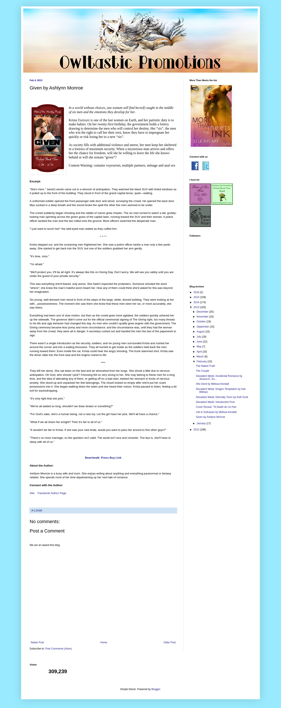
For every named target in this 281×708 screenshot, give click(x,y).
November (203, 316)
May (199, 346)
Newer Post (37, 642)
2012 (197, 429)
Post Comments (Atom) (58, 648)
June (200, 341)
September (203, 326)
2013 (197, 307)
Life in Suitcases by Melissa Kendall (216, 412)
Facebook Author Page (52, 493)
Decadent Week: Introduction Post (215, 402)
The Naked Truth (205, 365)
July (199, 336)
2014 (197, 302)
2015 (197, 297)
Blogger (155, 689)
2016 (197, 292)
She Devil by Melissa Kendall (212, 383)
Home (103, 642)
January (201, 423)
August (201, 331)
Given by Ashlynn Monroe (210, 416)
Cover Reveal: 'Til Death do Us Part (216, 406)
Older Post (170, 642)
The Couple (202, 370)
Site (32, 493)
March (200, 356)
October (201, 321)
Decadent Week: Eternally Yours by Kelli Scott (222, 397)
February (202, 361)
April (199, 351)
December (203, 311)
